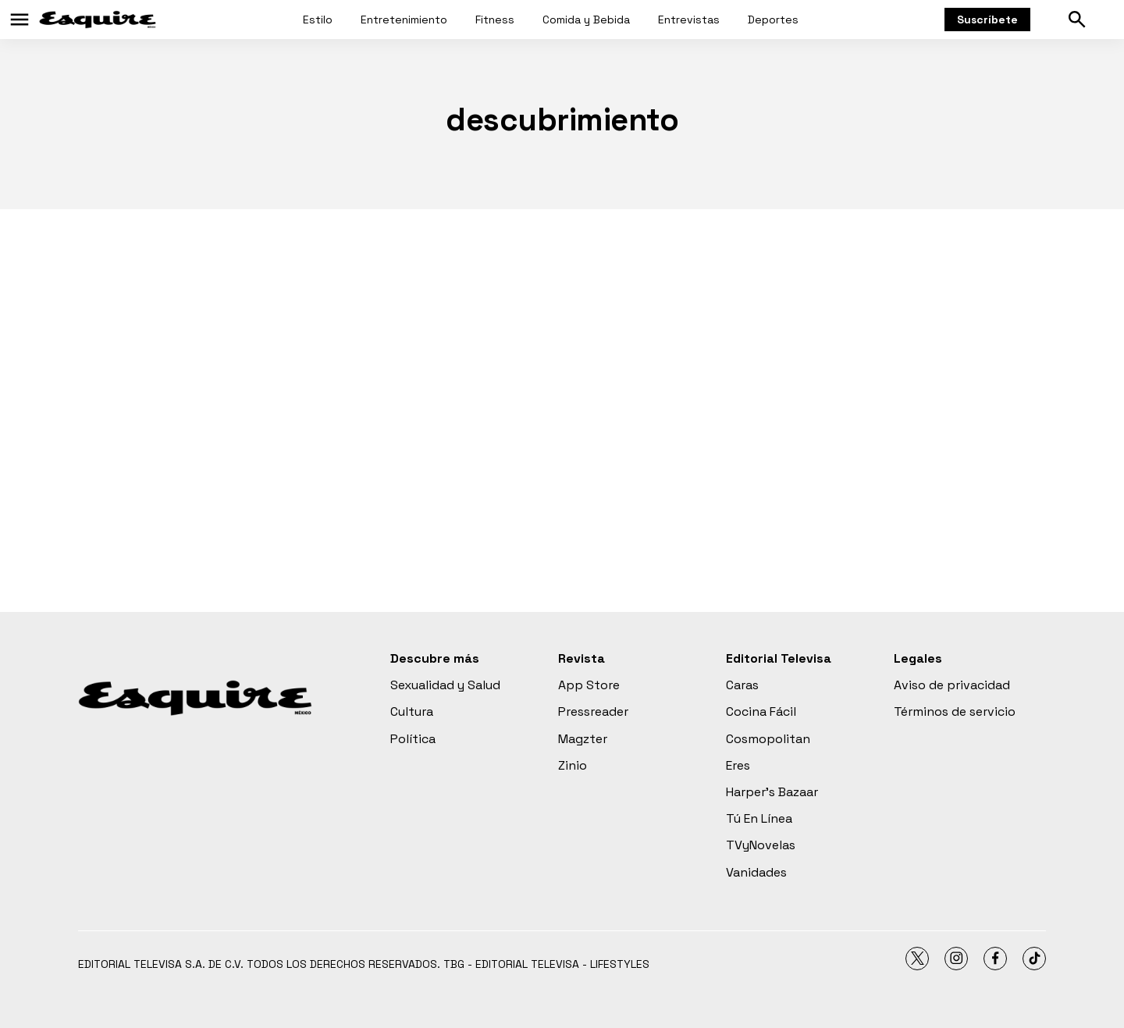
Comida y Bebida (586, 19)
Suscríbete (987, 19)
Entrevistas (689, 19)
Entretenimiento (404, 19)
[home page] (97, 19)
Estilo (318, 19)
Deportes (773, 19)
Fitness (494, 19)
